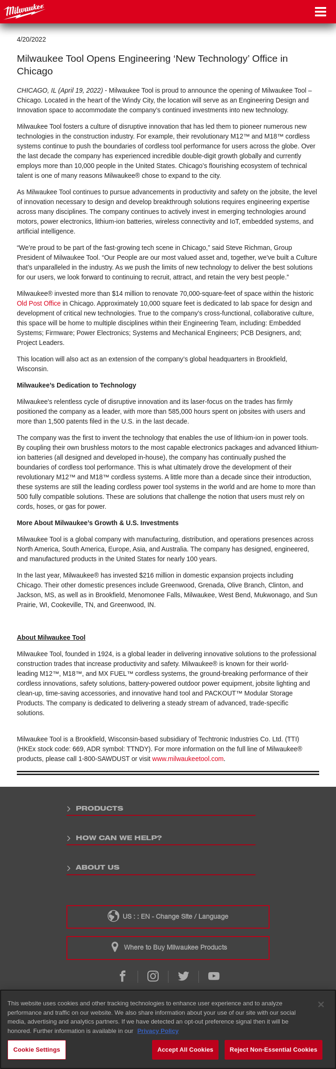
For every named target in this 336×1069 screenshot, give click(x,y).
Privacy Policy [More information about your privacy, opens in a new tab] (157, 1030)
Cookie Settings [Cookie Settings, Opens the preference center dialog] (36, 1049)
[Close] (321, 1004)
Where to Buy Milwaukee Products (168, 947)
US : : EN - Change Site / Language (168, 916)
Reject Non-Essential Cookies (273, 1049)
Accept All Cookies (185, 1049)
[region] (168, 1029)
